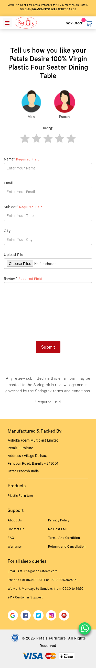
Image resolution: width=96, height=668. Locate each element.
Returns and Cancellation (67, 547)
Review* (23, 279)
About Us (15, 521)
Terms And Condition (64, 538)
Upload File (13, 255)
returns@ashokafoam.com (37, 572)
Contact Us (16, 529)
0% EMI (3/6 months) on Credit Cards (48, 10)
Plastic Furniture (20, 496)
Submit (48, 347)
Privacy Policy (58, 521)
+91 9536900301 (32, 580)
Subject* (23, 208)
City (7, 232)
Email (8, 184)
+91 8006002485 (63, 580)
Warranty (15, 547)
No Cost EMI (57, 529)
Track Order (73, 24)
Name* (22, 160)
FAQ (11, 538)
